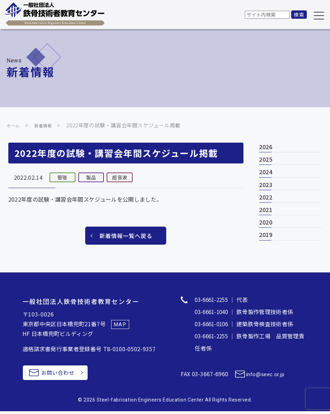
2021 (266, 209)
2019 (266, 234)
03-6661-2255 (213, 299)
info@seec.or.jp (266, 373)
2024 (266, 172)
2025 (266, 159)
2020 (266, 222)
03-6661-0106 (213, 323)
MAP (120, 324)
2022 (266, 197)
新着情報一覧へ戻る (125, 235)
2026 (266, 147)
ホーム (15, 125)
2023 (266, 184)
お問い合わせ (62, 374)
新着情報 (48, 125)
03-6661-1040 (213, 311)
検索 (299, 14)
